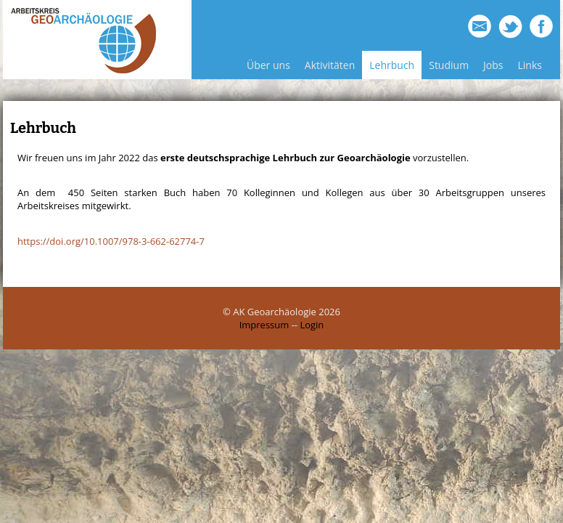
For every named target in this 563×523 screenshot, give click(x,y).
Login (312, 324)
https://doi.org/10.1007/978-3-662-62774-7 (111, 241)
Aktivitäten (330, 65)
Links (530, 65)
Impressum (264, 324)
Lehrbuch (391, 65)
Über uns (268, 65)
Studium (449, 65)
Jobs (493, 65)
